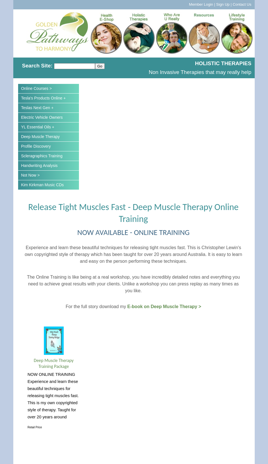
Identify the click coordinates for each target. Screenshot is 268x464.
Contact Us (242, 4)
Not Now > (30, 175)
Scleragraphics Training (41, 156)
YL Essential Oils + (37, 127)
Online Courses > (36, 88)
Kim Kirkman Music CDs (42, 185)
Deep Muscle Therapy (40, 136)
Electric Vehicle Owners (42, 117)
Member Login (201, 4)
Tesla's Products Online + (43, 98)
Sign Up (223, 4)
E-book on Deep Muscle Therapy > (164, 306)
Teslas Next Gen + (37, 107)
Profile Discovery (36, 146)
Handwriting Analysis (39, 165)
